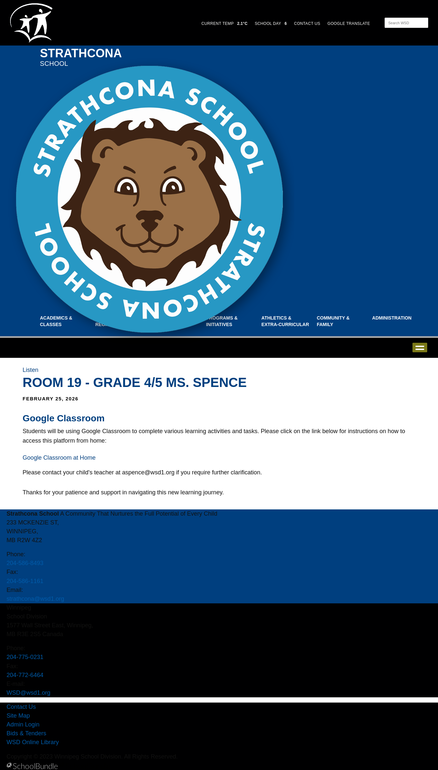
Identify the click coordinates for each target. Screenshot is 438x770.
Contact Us (21, 707)
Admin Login (23, 724)
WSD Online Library (33, 742)
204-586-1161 (25, 581)
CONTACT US (307, 23)
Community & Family (333, 321)
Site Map (18, 715)
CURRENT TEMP (224, 23)
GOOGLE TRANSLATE (349, 23)
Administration (391, 318)
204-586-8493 (25, 563)
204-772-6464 (25, 675)
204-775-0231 (25, 657)
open (419, 347)
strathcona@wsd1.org (35, 599)
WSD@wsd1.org (28, 692)
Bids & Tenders (26, 733)
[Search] (401, 23)
